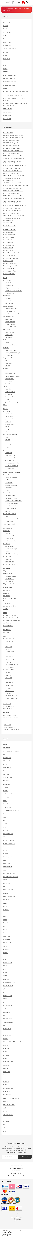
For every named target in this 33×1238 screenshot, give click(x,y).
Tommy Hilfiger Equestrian (11, 810)
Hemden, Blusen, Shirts (12, 463)
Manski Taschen (8, 248)
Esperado (6, 1068)
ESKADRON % (9, 657)
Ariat (4, 827)
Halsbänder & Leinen (9, 615)
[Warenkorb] (27, 2)
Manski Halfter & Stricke (10, 263)
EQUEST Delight (8, 223)
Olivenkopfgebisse (10, 373)
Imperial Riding (7, 1019)
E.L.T (4, 1015)
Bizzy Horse (6, 979)
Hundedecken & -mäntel (10, 618)
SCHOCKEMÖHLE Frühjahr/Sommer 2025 (15, 198)
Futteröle (6, 593)
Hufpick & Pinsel (10, 495)
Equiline (5, 972)
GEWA (5, 976)
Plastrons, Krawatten (11, 465)
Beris (4, 959)
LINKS (5, 88)
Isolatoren (8, 533)
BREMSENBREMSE (8, 840)
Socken (7, 427)
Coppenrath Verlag (8, 1105)
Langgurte (8, 301)
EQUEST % (8, 654)
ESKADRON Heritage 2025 (10, 143)
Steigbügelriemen (10, 324)
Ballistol (5, 830)
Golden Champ (7, 995)
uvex (4, 820)
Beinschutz (6, 329)
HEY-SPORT (6, 883)
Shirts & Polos (9, 424)
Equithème (6, 939)
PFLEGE (5, 72)
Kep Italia (6, 900)
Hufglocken (8, 337)
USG (4, 817)
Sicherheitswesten (10, 458)
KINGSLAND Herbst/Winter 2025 (12, 171)
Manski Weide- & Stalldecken (11, 253)
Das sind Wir (7, 118)
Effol (4, 989)
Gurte (7, 360)
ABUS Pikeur (7, 936)
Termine (5, 29)
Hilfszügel (6, 347)
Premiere (6, 1081)
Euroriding (6, 1091)
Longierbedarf (7, 358)
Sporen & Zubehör (10, 327)
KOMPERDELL (7, 913)
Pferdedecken (7, 280)
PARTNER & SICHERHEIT (10, 85)
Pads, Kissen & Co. (10, 311)
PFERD (5, 65)
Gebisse (5, 368)
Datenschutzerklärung (8, 1149)
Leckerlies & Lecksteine (10, 598)
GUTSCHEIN (6, 58)
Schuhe (7, 440)
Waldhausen (7, 1095)
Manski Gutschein (8, 240)
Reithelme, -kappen (11, 455)
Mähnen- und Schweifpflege (13, 501)
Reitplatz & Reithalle (9, 564)
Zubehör (7, 384)
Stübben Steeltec (8, 794)
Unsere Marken (7, 115)
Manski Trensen (8, 250)
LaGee (5, 916)
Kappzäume (8, 363)
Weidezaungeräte (10, 541)
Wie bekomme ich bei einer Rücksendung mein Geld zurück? (15, 104)
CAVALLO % (8, 646)
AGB (4, 35)
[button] (19, 2)
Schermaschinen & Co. (12, 519)
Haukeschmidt (7, 867)
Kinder (7, 432)
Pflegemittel (6, 475)
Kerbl (5, 1108)
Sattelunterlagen (8, 306)
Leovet (5, 919)
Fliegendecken (7, 571)
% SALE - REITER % (8, 670)
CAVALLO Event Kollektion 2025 (12, 188)
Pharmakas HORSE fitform (11, 751)
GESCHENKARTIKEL (9, 727)
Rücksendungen (8, 112)
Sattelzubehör (9, 319)
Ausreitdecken (9, 285)
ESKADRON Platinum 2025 (11, 145)
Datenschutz (7, 42)
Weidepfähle (9, 538)
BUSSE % (8, 644)
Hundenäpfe (7, 623)
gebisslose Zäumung (11, 402)
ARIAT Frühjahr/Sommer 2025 (12, 183)
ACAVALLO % (9, 641)
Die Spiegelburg (8, 986)
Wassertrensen (9, 381)
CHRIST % (8, 649)
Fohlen (5, 404)
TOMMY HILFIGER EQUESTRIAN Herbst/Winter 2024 (12, 219)
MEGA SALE (7, 724)
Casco (5, 1032)
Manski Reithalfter (8, 268)
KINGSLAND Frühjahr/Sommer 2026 (13, 153)
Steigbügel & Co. (10, 321)
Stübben (5, 791)
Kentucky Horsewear (9, 896)
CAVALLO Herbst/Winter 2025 (12, 168)
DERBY (5, 999)
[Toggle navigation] (2, 1)
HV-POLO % (8, 688)
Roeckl (5, 764)
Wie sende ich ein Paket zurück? (12, 95)
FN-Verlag (6, 1055)
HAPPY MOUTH (7, 863)
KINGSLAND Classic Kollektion (12, 148)
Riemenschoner (10, 391)
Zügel (7, 399)
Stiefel (7, 442)
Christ (5, 850)
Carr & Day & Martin (9, 843)
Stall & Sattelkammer (9, 513)
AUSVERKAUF (7, 703)
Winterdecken (9, 293)
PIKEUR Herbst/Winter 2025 (11, 173)
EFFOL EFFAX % (9, 652)
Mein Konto (6, 22)
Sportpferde (6, 603)
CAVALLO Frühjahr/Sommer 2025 (13, 191)
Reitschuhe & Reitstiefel (10, 434)
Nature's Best (7, 943)
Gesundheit (6, 595)
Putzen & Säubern (8, 493)
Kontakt (5, 25)
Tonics (5, 814)
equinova (6, 949)
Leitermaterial (9, 536)
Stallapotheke (9, 521)
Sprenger (6, 781)
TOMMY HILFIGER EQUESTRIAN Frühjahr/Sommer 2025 (12, 202)
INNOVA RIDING (8, 890)
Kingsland (6, 909)
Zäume (5, 386)
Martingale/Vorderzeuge (12, 353)
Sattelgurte (6, 296)
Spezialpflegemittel (11, 485)
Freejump (6, 1058)
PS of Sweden (7, 761)
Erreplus (5, 853)
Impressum (6, 39)
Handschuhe (9, 416)
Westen (7, 429)
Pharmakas (6, 748)
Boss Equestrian (8, 833)
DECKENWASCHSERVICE (10, 715)
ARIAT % (7, 672)
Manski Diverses (8, 260)
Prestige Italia (7, 757)
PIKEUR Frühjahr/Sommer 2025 (12, 196)
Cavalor (5, 847)
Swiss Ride (6, 804)
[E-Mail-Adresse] (9, 1157)
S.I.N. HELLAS (7, 767)
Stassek (5, 787)
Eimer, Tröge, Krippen (11, 549)
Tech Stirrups (7, 807)
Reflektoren (8, 452)
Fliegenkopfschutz (8, 573)
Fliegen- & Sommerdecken (13, 288)
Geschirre (6, 632)
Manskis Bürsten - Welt (10, 255)
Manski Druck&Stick (9, 235)
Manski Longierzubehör (10, 266)
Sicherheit (6, 450)
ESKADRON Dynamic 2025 (11, 140)
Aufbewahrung (9, 546)
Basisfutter (6, 590)
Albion (5, 824)
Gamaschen (8, 334)
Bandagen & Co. (10, 332)
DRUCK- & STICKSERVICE (10, 718)
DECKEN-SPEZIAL (8, 709)
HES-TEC (5, 880)
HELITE (5, 870)
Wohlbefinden (9, 562)
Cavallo (5, 1045)
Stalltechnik (6, 543)
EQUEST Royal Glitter (9, 225)
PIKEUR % (8, 693)
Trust (4, 1078)
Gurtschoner (9, 303)
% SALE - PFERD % (8, 639)
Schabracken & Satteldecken (13, 314)
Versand (10, 1235)
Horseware (6, 1012)
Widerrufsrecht (7, 45)
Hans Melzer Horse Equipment (12, 1098)
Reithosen (8, 421)
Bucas (5, 969)
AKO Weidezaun (8, 1114)
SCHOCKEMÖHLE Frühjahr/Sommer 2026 (15, 158)
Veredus (5, 1038)
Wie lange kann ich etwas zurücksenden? (15, 92)
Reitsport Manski (8, 1088)
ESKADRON (6, 1065)
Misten (7, 551)
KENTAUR (6, 893)
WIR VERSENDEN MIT (9, 82)
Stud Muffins (7, 1028)
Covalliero (6, 1118)
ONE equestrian (8, 1022)
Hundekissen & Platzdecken (11, 620)
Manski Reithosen (8, 242)
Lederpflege (8, 482)
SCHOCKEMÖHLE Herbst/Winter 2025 (14, 176)
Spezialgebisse (9, 378)
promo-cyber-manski (9, 75)
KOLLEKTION (7, 62)
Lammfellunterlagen (11, 309)
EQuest (5, 992)
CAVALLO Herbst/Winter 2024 (12, 208)
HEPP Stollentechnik (9, 873)
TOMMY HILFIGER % (11, 698)
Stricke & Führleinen (11, 345)
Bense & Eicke (7, 1035)
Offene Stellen (7, 109)
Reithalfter (8, 389)
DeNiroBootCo (7, 1005)
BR (4, 837)
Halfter (7, 342)
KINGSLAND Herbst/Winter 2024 (12, 211)
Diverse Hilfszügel (10, 350)
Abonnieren (25, 1157)
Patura (5, 1124)
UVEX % (7, 701)
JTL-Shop (24, 1231)
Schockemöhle (7, 777)
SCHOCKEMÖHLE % (11, 667)
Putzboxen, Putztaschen (12, 503)
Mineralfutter (7, 601)
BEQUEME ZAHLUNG (9, 78)
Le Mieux (6, 1101)
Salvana (5, 771)
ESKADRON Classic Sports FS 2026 (13, 138)
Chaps (7, 437)
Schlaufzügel (9, 355)
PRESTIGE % (8, 662)
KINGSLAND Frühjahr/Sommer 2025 (13, 193)
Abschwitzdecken (10, 283)
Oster (5, 933)
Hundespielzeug (8, 625)
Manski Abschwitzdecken (10, 258)
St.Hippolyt (6, 784)
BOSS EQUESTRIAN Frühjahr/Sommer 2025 (15, 185)
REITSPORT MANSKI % (11, 665)
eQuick (5, 1128)
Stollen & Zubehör (10, 508)
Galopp (5, 952)
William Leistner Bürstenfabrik (12, 1042)
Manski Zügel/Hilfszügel (10, 271)
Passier (5, 744)
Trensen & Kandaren (11, 397)
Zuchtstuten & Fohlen (9, 606)
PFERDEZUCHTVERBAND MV (12, 730)
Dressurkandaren (10, 371)
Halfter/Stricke (7, 340)
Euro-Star (6, 1048)
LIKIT (4, 1025)
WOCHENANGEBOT (9, 706)
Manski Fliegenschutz (9, 237)
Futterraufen (9, 559)
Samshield (6, 774)
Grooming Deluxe (8, 857)
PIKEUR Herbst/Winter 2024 (11, 213)
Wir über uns (7, 32)
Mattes (5, 926)
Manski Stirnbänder (9, 245)
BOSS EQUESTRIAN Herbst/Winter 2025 (14, 165)
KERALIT (5, 903)
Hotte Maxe (6, 1071)
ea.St (4, 1009)
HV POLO (6, 1052)
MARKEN (6, 55)
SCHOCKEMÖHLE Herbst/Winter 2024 (14, 216)
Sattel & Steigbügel (9, 316)
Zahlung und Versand (9, 49)
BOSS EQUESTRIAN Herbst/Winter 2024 (14, 205)
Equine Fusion (7, 962)
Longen (7, 366)
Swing (5, 800)
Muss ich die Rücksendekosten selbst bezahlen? (14, 99)
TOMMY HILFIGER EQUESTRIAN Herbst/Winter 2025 (12, 179)
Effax (4, 1002)
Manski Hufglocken (9, 273)
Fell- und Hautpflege (11, 477)
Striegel (7, 511)
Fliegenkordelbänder (11, 576)
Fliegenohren (9, 581)
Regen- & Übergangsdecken (13, 290)
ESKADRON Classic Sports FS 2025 (13, 135)
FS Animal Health (8, 1062)
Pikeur (5, 754)
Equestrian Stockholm (9, 982)
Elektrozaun (6, 530)
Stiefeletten (8, 445)
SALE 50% (7, 722)
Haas (4, 860)
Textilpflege (8, 488)
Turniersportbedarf (9, 524)
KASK (4, 1131)
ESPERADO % (9, 685)
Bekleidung (6, 411)
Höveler (5, 966)
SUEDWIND (6, 797)
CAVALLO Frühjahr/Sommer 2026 (13, 151)
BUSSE (5, 1085)
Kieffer (5, 906)
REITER (5, 68)
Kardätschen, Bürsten (11, 498)
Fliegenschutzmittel (9, 584)
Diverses (7, 516)
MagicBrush (6, 923)
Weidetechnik (7, 556)
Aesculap (6, 956)
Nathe (5, 929)
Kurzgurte (8, 298)
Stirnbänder (9, 394)
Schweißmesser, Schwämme (13, 506)
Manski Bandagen (8, 232)
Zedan (5, 1111)
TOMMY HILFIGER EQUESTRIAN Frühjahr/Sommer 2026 (12, 162)
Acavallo (5, 946)
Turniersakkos (9, 468)
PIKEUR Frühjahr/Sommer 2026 (12, 156)
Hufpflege (8, 480)
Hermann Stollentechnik (10, 876)
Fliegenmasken (9, 579)
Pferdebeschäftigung (11, 554)
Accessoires (8, 414)
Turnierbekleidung (8, 460)
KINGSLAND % (9, 659)
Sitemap (5, 52)
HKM (4, 886)
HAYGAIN (6, 1121)
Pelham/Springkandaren (12, 376)
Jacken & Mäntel (10, 419)
